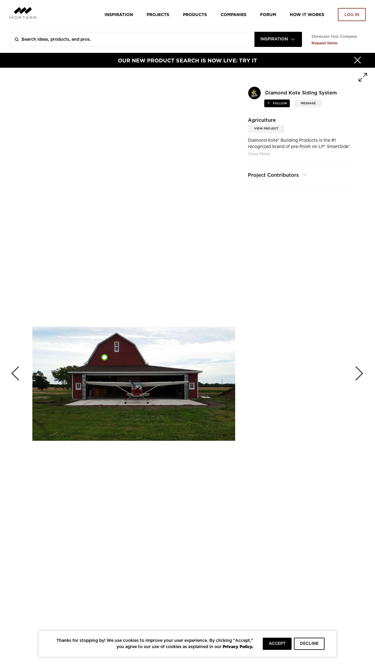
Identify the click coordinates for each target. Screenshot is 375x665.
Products (195, 14)
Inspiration (119, 14)
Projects (158, 14)
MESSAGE (308, 103)
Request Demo (324, 43)
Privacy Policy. (238, 646)
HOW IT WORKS (307, 14)
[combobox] (278, 39)
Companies (233, 14)
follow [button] (279, 103)
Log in (351, 15)
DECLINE (309, 644)
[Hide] (357, 60)
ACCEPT (277, 644)
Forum (268, 14)
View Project (266, 128)
